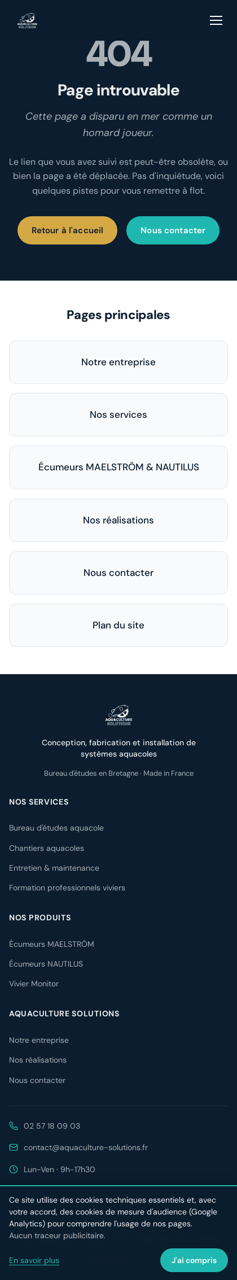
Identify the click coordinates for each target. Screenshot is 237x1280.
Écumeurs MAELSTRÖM (51, 944)
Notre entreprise (118, 362)
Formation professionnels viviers (67, 888)
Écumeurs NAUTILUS (46, 964)
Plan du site (118, 625)
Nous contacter (173, 230)
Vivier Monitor (34, 983)
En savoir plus (34, 1260)
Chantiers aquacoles (46, 848)
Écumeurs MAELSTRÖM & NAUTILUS (118, 467)
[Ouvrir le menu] (216, 20)
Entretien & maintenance (54, 868)
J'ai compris (194, 1260)
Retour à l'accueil (68, 230)
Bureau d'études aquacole (56, 828)
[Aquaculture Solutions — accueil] (27, 20)
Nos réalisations (118, 520)
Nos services (118, 414)
